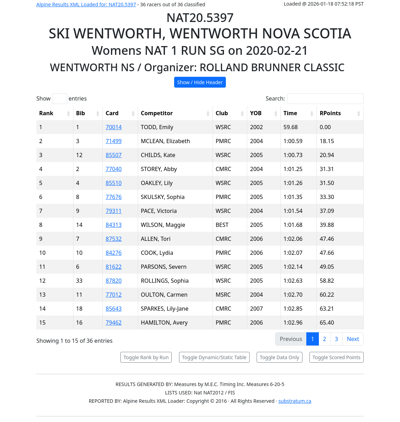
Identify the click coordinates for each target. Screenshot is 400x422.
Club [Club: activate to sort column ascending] (222, 113)
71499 (114, 141)
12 (42, 280)
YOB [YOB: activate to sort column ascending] (256, 113)
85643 (114, 308)
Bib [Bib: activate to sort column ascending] (80, 113)
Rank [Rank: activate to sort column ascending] (46, 113)
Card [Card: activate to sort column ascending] (112, 113)
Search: (315, 98)
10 (42, 253)
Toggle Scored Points (336, 357)
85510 (114, 183)
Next (353, 339)
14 (42, 308)
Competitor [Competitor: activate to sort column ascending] (157, 113)
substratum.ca (294, 401)
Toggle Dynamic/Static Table (214, 357)
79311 (114, 211)
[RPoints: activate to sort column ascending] (340, 113)
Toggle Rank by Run (146, 357)
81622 (114, 267)
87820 (114, 280)
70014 (114, 127)
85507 (114, 155)
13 (42, 294)
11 (42, 267)
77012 (114, 294)
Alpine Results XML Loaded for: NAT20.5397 (86, 4)
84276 (114, 253)
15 (42, 322)
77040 (114, 169)
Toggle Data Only (279, 357)
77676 (114, 197)
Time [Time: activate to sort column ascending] (290, 113)
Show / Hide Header (200, 82)
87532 (114, 239)
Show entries (61, 98)
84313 (114, 225)
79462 (114, 322)
